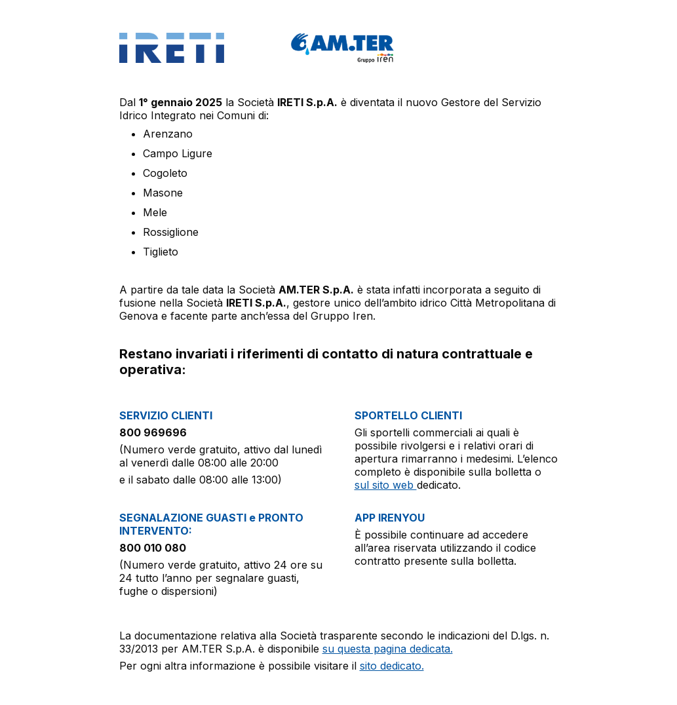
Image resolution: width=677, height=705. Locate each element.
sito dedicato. (392, 665)
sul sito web (386, 484)
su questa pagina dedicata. (387, 648)
